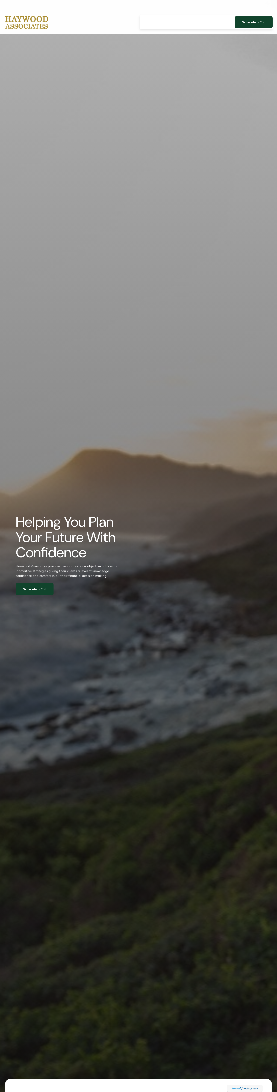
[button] (146, 12)
